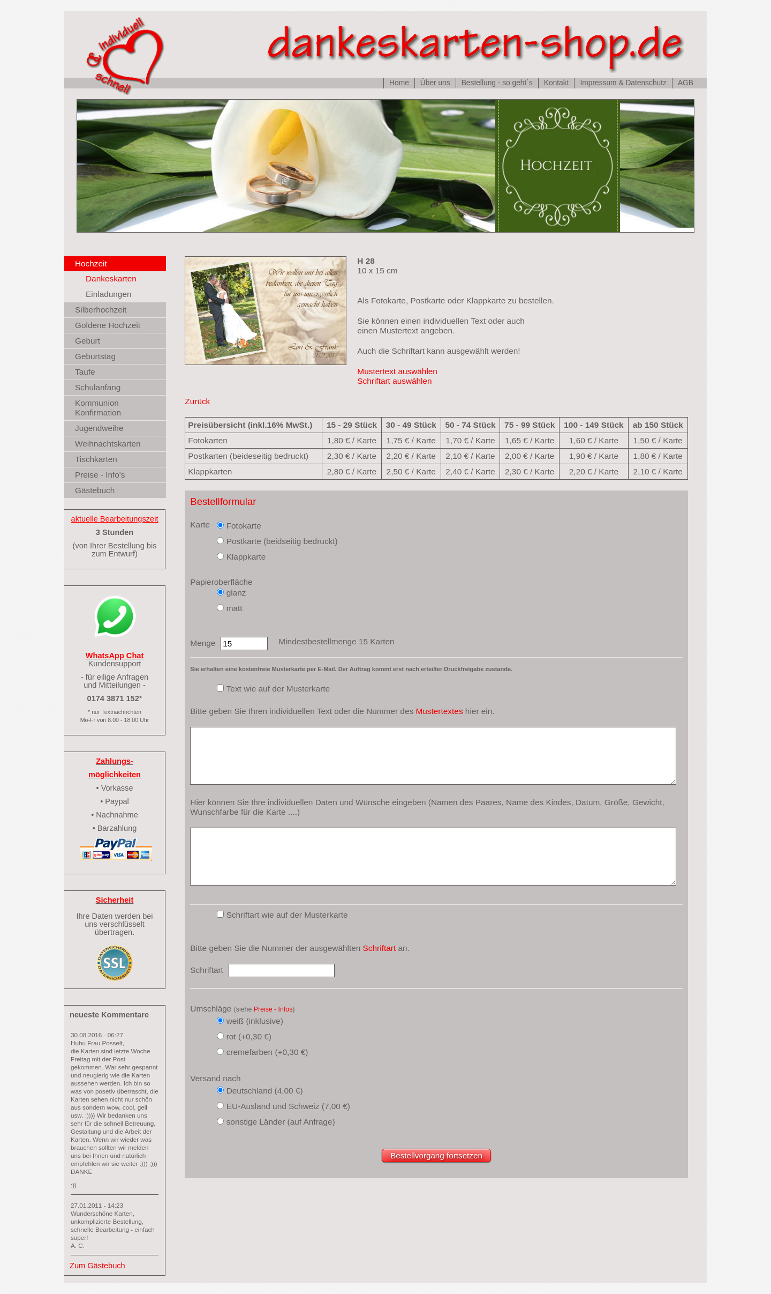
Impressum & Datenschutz (623, 83)
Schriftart (379, 948)
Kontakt (556, 83)
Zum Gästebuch (97, 1265)
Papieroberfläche (221, 581)
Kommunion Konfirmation (98, 407)
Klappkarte (246, 556)
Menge (202, 643)
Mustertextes (439, 711)
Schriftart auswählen (394, 380)
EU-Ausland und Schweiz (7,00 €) (288, 1106)
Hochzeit (91, 263)
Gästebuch (95, 490)
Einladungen (109, 294)
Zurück (197, 401)
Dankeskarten (111, 278)
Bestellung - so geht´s (497, 83)
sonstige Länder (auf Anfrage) (280, 1121)
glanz (236, 592)
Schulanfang (97, 387)
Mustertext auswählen (397, 371)
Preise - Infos (273, 1009)
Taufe (85, 371)
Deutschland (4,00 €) (264, 1090)
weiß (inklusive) (254, 1020)
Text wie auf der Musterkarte (278, 688)
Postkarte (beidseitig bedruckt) (282, 541)
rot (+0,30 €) (248, 1036)
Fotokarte (243, 525)
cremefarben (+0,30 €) (267, 1052)
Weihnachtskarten (108, 443)
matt (234, 608)
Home (399, 83)
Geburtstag (95, 356)
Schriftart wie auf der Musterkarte (287, 914)
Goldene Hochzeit (107, 325)
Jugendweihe (99, 428)
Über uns (435, 83)
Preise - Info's (100, 474)
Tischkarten (96, 459)
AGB (685, 83)
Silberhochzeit (100, 309)
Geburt (87, 340)
